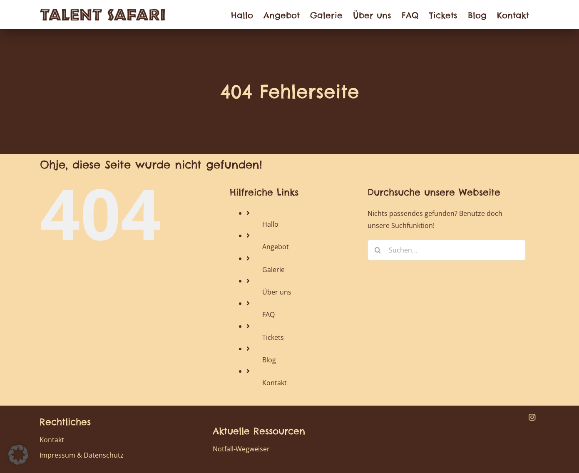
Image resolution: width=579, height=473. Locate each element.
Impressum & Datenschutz (82, 455)
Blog (269, 359)
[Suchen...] (447, 250)
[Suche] (378, 250)
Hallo (270, 224)
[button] (18, 454)
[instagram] (532, 417)
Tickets (273, 337)
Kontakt (274, 382)
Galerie (273, 269)
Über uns (276, 292)
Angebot (275, 246)
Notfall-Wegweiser (241, 448)
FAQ (268, 314)
